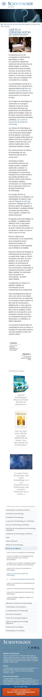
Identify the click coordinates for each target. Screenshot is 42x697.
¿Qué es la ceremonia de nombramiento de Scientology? (21, 584)
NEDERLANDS (8, 659)
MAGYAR (22, 659)
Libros (12, 671)
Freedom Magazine (26, 683)
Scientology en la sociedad (15, 630)
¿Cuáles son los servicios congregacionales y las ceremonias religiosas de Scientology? (21, 564)
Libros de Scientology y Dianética (17, 525)
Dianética (17, 678)
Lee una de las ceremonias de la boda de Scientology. (18, 122)
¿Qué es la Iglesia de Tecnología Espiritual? (17, 622)
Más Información (29, 671)
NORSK (28, 659)
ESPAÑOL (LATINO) (8, 660)
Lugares (12, 672)
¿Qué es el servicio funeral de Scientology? (21, 588)
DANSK (5, 657)
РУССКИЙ (29, 657)
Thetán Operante (11, 541)
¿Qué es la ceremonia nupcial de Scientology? (17, 574)
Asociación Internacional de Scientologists (19, 682)
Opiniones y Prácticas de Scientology (19, 603)
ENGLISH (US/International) (11, 655)
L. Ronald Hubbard (8, 668)
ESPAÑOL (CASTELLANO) (23, 660)
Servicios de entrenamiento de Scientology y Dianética (21, 529)
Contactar (6, 672)
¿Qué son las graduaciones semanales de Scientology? (20, 593)
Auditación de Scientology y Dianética (19, 534)
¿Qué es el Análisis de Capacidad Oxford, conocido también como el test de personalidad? (20, 557)
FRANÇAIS (12, 657)
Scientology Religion (8, 680)
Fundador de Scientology (14, 517)
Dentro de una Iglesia (13, 548)
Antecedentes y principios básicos (18, 510)
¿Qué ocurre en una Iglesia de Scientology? (21, 552)
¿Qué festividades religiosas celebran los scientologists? (20, 598)
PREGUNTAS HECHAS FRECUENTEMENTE (17, 24)
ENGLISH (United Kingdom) (27, 655)
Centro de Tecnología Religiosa (17, 618)
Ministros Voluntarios (20, 669)
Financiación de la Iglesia (14, 627)
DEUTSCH (16, 659)
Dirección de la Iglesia (13, 614)
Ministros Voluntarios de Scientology (18, 681)
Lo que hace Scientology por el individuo (20, 521)
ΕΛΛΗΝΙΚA (35, 660)
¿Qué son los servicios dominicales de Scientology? (19, 569)
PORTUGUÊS (14, 662)
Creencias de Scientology (15, 513)
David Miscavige (19, 680)
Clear (8, 537)
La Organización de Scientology (17, 610)
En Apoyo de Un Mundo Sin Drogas (21, 684)
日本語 (23, 657)
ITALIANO (6, 662)
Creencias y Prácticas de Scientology (25, 668)
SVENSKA (34, 659)
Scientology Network (26, 678)
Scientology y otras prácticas (16, 607)
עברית (18, 657)
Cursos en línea (19, 671)
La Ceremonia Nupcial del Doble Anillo (22, 579)
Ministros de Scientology (14, 545)
